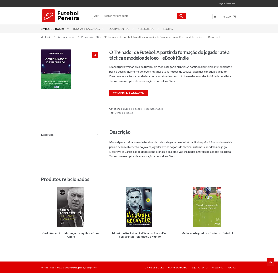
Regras (168, 28)
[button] (95, 55)
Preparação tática (91, 37)
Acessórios (146, 28)
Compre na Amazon (128, 93)
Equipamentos (119, 28)
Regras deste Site (227, 3)
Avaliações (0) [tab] (49, 145)
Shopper (69, 267)
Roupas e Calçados (86, 28)
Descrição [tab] (47, 134)
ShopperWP (91, 267)
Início (48, 37)
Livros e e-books (53, 28)
